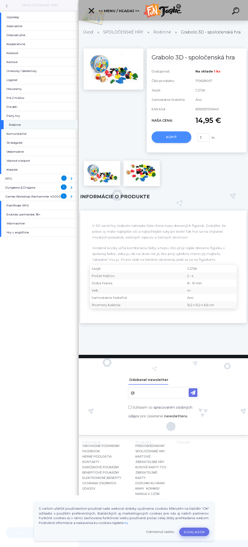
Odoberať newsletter (148, 380)
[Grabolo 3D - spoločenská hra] (113, 50)
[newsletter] (193, 392)
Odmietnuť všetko (160, 532)
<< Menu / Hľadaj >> (114, 11)
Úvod (88, 32)
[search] (236, 11)
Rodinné (162, 32)
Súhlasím (194, 532)
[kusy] (203, 137)
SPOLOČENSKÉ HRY (40, 5)
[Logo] (163, 10)
